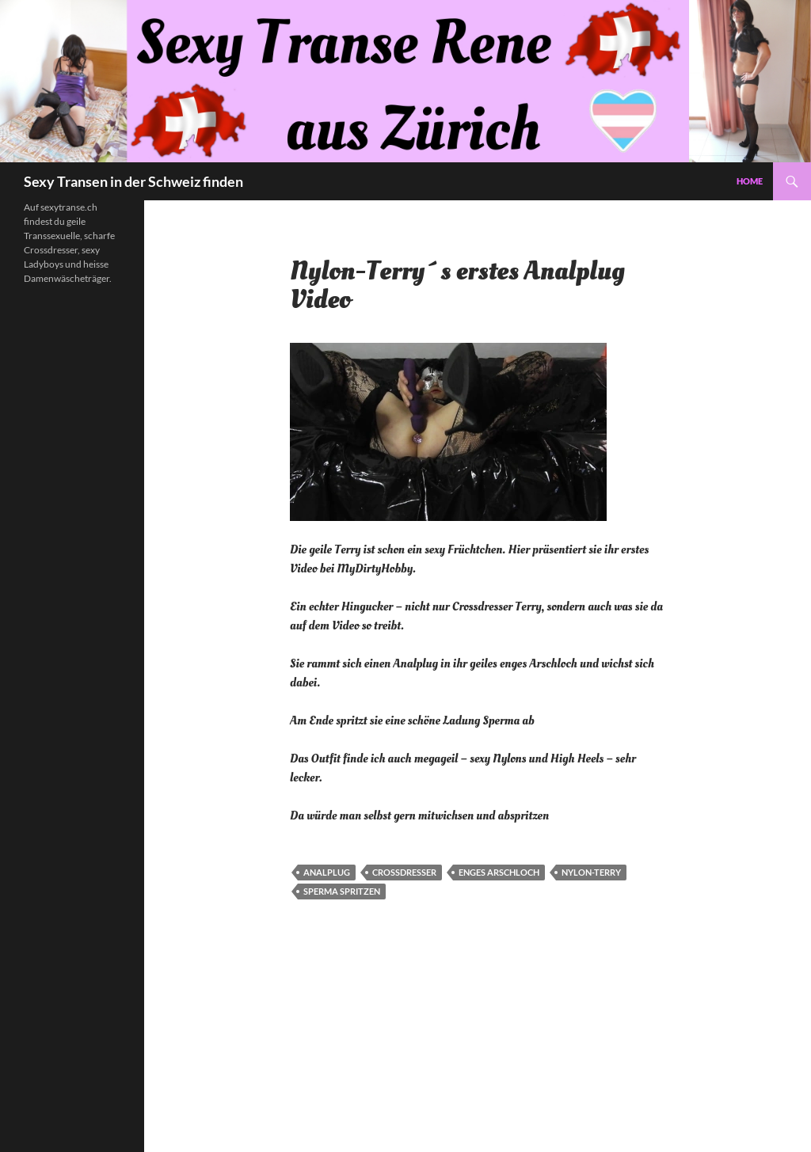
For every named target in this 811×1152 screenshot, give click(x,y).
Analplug (326, 872)
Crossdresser (404, 872)
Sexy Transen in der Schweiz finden (133, 181)
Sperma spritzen (341, 891)
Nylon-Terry (591, 872)
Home (750, 181)
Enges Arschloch (499, 872)
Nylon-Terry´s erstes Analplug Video (457, 285)
